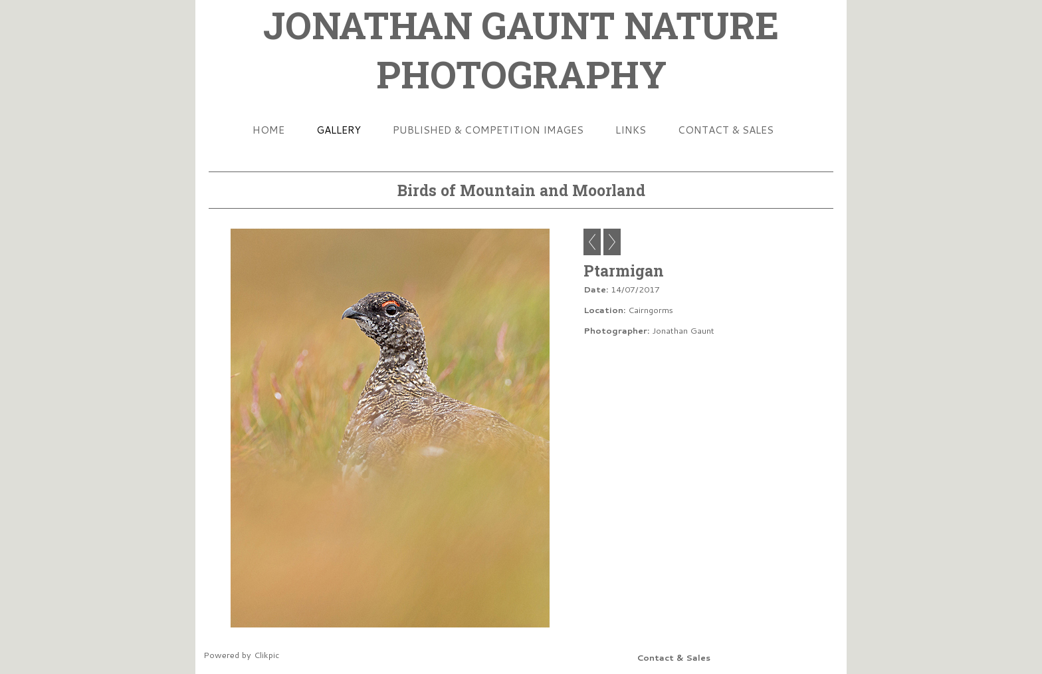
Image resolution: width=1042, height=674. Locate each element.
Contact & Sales (726, 129)
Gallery (338, 129)
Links (630, 129)
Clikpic (266, 655)
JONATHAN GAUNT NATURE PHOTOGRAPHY (521, 49)
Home (268, 129)
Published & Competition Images (488, 129)
